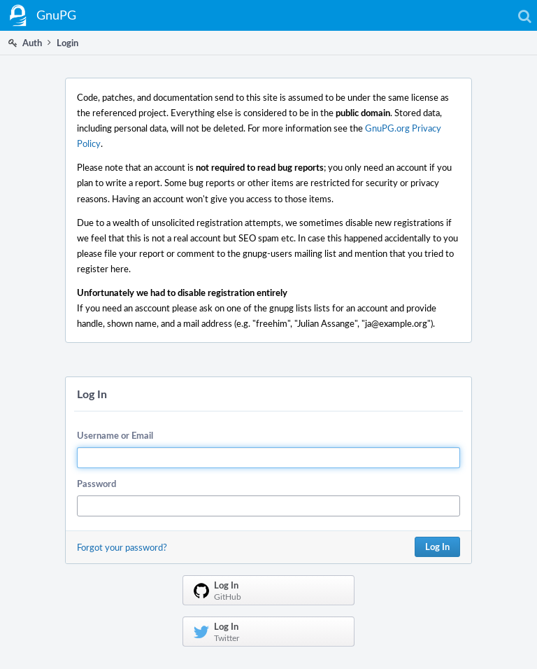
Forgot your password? (122, 547)
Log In (437, 546)
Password (96, 483)
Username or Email (115, 435)
